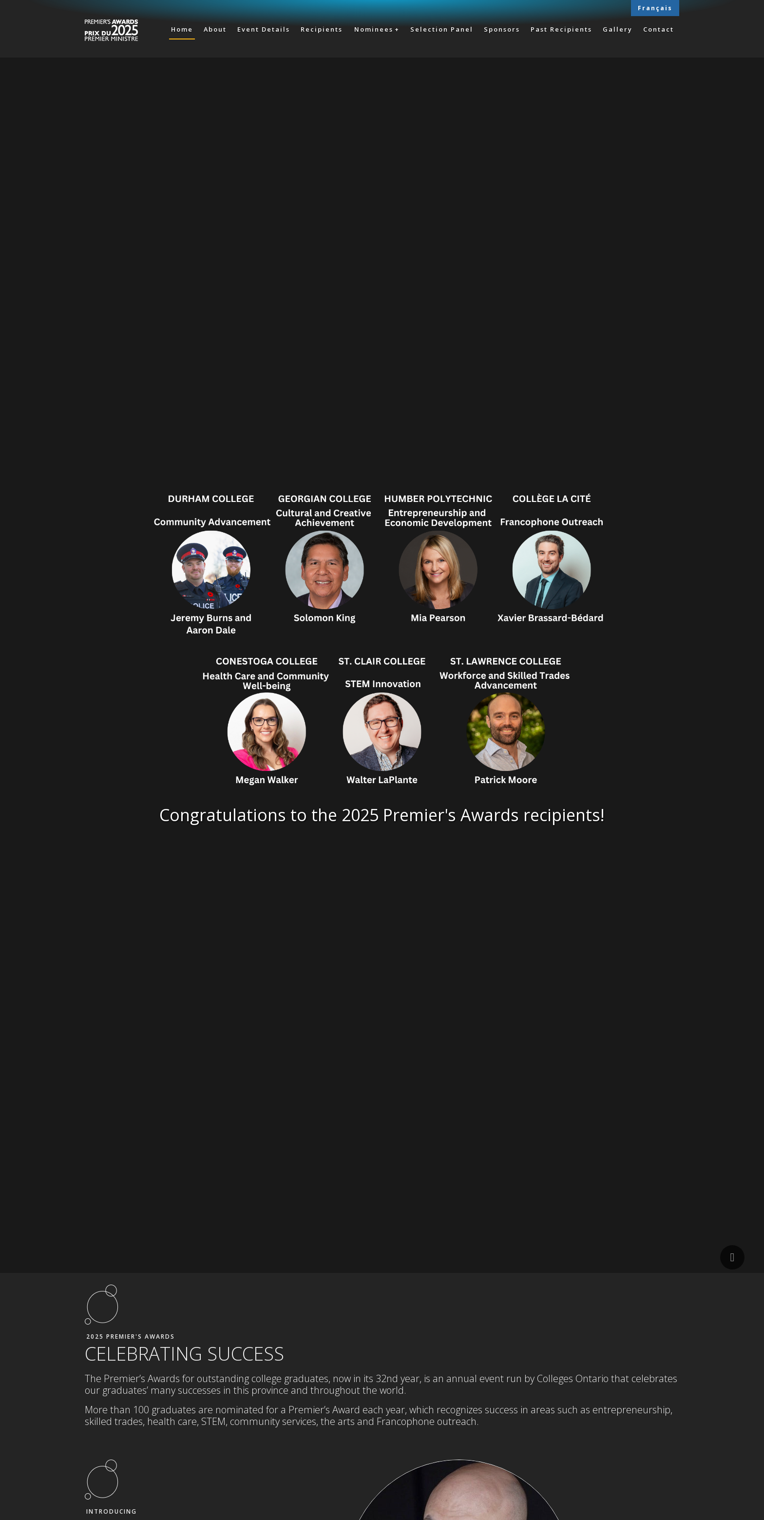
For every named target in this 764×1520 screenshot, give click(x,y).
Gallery (617, 29)
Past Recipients (561, 29)
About (215, 29)
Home (182, 29)
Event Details (263, 29)
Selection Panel (441, 29)
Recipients (322, 29)
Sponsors (502, 29)
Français (655, 8)
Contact (658, 29)
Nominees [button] (373, 29)
